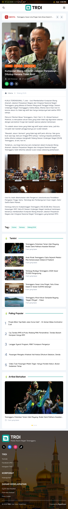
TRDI (9, 504)
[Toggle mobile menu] (64, 8)
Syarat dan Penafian (9, 489)
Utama (8, 66)
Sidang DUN (29, 66)
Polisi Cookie (6, 496)
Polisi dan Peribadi (8, 493)
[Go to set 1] (32, 425)
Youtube (4, 459)
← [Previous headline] (57, 17)
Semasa (18, 66)
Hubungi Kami (6, 478)
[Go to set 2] (34, 425)
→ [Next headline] (61, 17)
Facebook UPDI (7, 463)
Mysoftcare (62, 504)
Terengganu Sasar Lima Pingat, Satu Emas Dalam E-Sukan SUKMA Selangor (34, 17)
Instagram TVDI (7, 467)
